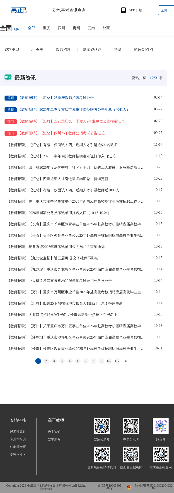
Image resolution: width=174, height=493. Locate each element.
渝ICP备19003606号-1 (109, 487)
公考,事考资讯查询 (69, 10)
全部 (31, 28)
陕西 (106, 28)
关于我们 (54, 431)
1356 (117, 361)
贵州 (76, 28)
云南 (91, 28)
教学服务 (54, 439)
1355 (109, 361)
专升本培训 (18, 439)
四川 (61, 28)
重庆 (46, 28)
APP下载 (135, 10)
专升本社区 (18, 454)
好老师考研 (18, 447)
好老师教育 (18, 431)
